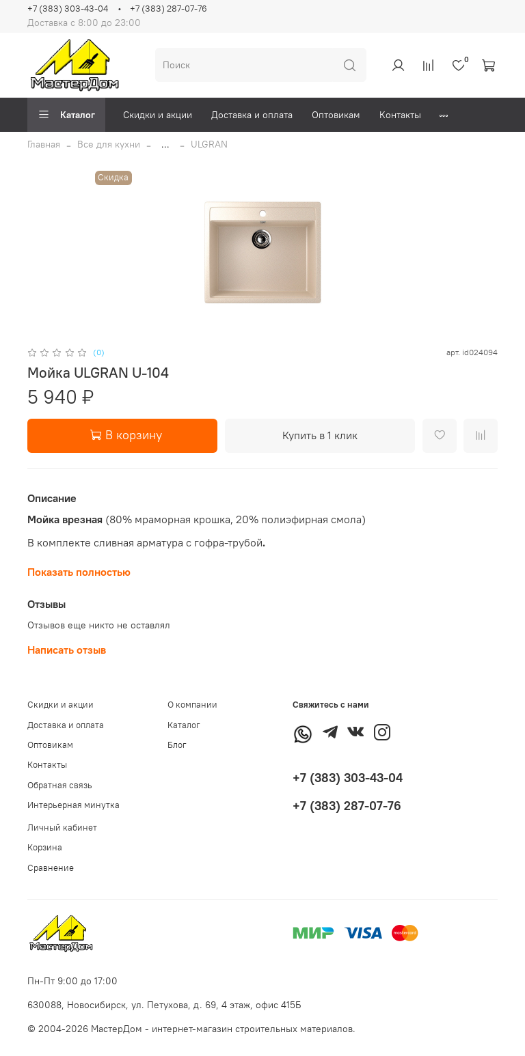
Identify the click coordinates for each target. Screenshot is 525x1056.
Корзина (44, 847)
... (165, 144)
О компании (192, 704)
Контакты (400, 115)
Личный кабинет (62, 827)
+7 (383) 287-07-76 (168, 8)
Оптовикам (336, 115)
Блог (177, 745)
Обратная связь (59, 785)
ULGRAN (209, 144)
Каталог (66, 115)
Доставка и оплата (252, 115)
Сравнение (50, 868)
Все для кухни (108, 144)
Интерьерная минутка (73, 805)
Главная (43, 144)
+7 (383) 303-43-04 (67, 8)
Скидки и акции (157, 115)
